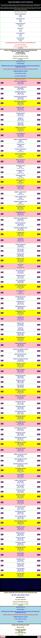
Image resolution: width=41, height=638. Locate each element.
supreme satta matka (4, 588)
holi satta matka (38, 586)
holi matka (7, 581)
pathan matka (38, 578)
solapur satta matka (38, 584)
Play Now (20, 84)
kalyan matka (28, 582)
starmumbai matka (26, 581)
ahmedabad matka (9, 582)
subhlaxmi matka (29, 578)
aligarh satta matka (30, 587)
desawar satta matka (31, 584)
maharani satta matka (24, 584)
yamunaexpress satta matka (20, 586)
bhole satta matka (31, 588)
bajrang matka (32, 582)
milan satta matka (33, 586)
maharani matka (16, 579)
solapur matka (26, 579)
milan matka (3, 581)
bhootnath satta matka (12, 586)
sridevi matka (12, 578)
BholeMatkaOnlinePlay (3, 636)
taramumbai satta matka (13, 585)
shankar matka (7, 578)
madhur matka (11, 579)
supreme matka (3, 582)
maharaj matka (6, 579)
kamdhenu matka (14, 582)
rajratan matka (11, 581)
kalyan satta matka (37, 588)
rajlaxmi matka (21, 581)
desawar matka (22, 579)
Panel (39, 82)
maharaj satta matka (11, 584)
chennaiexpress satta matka (4, 586)
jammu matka (19, 582)
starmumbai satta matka (23, 587)
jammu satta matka (25, 588)
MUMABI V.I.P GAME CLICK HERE (20, 47)
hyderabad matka (37, 581)
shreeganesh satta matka (5, 585)
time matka (34, 578)
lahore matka (39, 580)
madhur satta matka (18, 584)
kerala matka (3, 578)
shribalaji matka (20, 578)
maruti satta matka (5, 584)
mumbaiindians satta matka (21, 585)
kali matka (16, 578)
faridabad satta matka (35, 585)
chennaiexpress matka (21, 580)
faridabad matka (14, 580)
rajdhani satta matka (10, 587)
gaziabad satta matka (29, 585)
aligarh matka (32, 581)
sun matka (39, 590)
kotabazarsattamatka (21, 589)
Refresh (20, 16)
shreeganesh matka (32, 579)
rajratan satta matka (3, 587)
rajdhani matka (16, 581)
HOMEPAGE (20, 634)
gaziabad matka (9, 580)
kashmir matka (37, 582)
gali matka (24, 578)
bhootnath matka (27, 580)
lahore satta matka (27, 586)
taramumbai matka (38, 579)
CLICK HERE (20, 59)
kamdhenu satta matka (18, 588)
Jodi (2, 82)
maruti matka (2, 579)
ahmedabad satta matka (11, 588)
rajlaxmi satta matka (16, 587)
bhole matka (24, 582)
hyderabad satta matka (37, 587)
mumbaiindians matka (3, 580)
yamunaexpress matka (33, 580)
